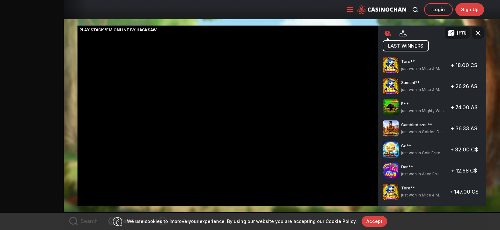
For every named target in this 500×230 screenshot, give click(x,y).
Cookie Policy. (341, 221)
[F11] (462, 32)
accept (374, 221)
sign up (470, 9)
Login (438, 9)
